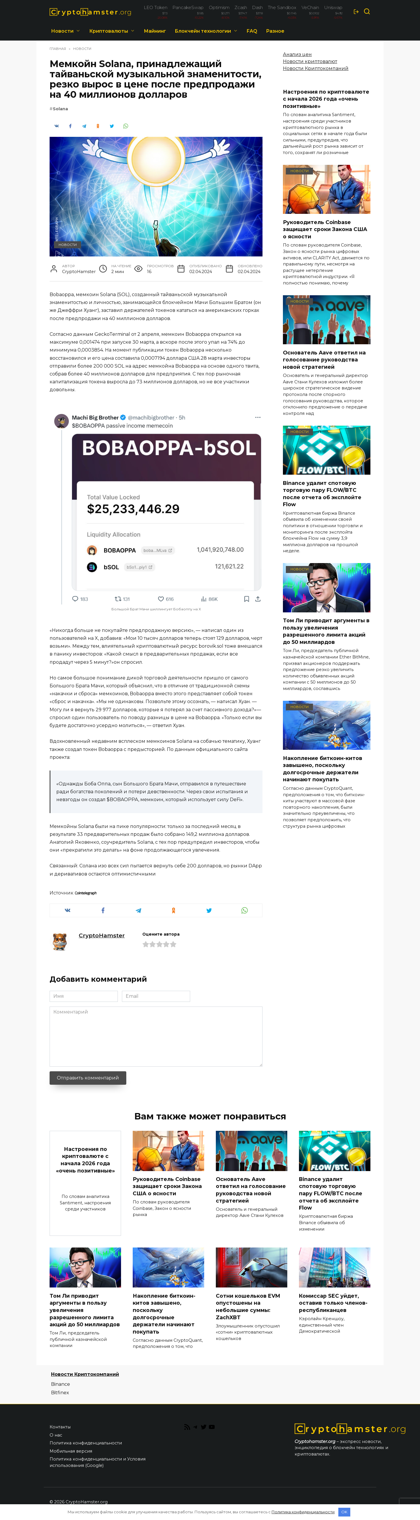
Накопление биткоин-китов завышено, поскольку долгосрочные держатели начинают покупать (322, 768)
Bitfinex (60, 1392)
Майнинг (155, 31)
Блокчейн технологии (203, 31)
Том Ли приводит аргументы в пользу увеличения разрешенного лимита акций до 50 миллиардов (326, 631)
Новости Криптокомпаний (316, 68)
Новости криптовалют (310, 61)
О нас (56, 1435)
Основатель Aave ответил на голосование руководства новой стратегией (324, 359)
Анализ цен (297, 54)
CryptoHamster (102, 935)
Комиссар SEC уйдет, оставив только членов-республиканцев (333, 1303)
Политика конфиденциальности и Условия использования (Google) (98, 1462)
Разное (275, 31)
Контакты (60, 1427)
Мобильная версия (71, 1451)
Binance (60, 1384)
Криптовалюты (108, 31)
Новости (62, 31)
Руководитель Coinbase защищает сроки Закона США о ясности (325, 229)
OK (344, 1511)
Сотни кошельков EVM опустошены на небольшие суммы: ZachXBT (248, 1306)
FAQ (252, 31)
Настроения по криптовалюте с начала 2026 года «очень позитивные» (326, 99)
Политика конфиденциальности (86, 1443)
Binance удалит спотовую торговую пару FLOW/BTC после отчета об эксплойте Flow (322, 493)
